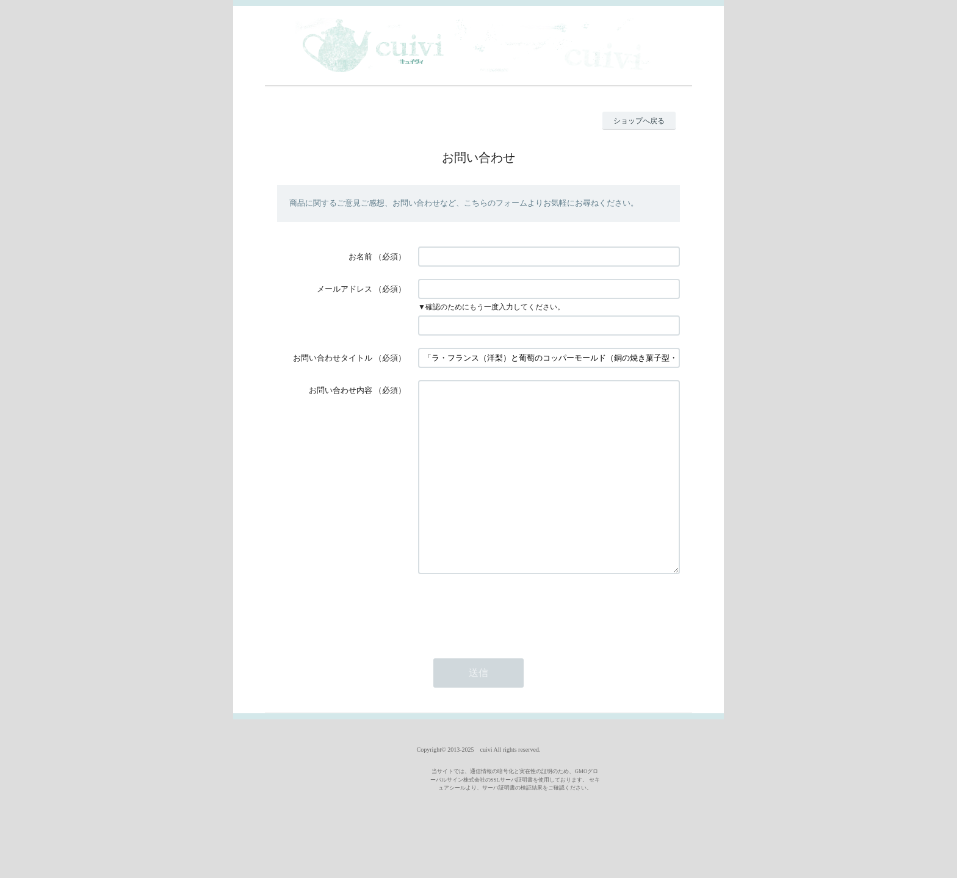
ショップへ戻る (639, 121)
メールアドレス (344, 288)
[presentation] (511, 647)
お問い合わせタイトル (332, 357)
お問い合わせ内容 (340, 390)
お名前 (360, 256)
